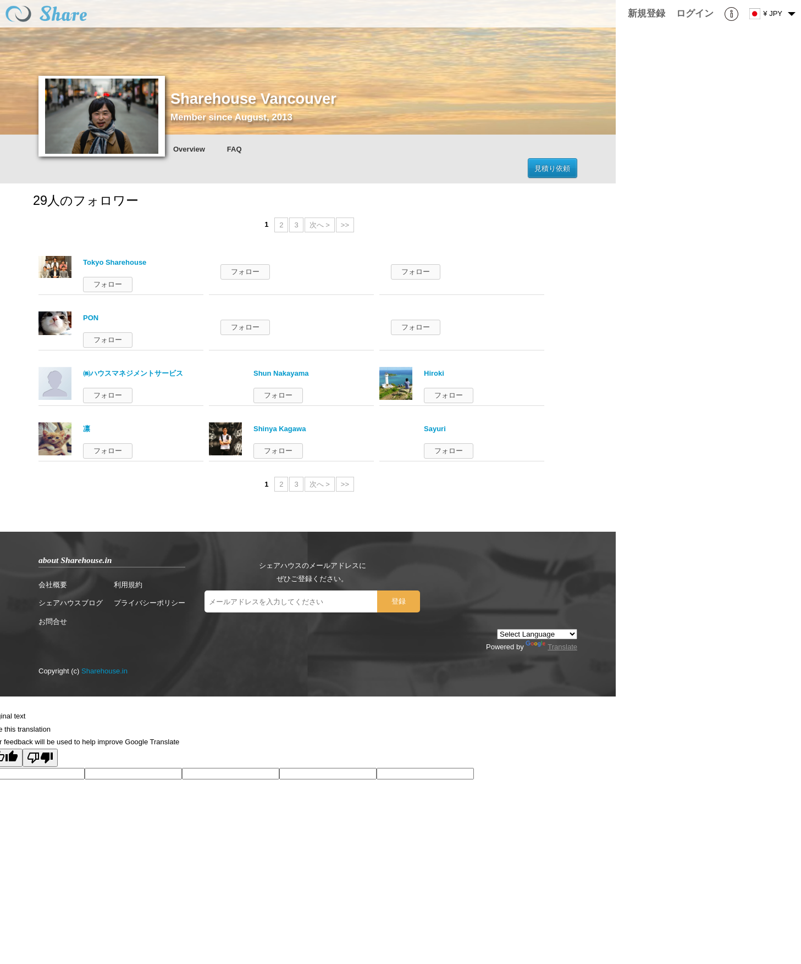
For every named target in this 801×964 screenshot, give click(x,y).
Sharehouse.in (104, 671)
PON (90, 318)
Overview (189, 149)
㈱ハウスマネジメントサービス (133, 373)
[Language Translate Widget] (537, 634)
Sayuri (435, 429)
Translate (551, 647)
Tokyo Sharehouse (114, 262)
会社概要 (52, 585)
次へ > (320, 225)
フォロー (107, 284)
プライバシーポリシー (149, 603)
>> (345, 225)
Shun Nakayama (280, 373)
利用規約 (128, 585)
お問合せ (52, 621)
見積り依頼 (552, 168)
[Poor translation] (40, 758)
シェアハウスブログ (70, 603)
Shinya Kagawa (279, 429)
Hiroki (434, 373)
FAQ (234, 149)
